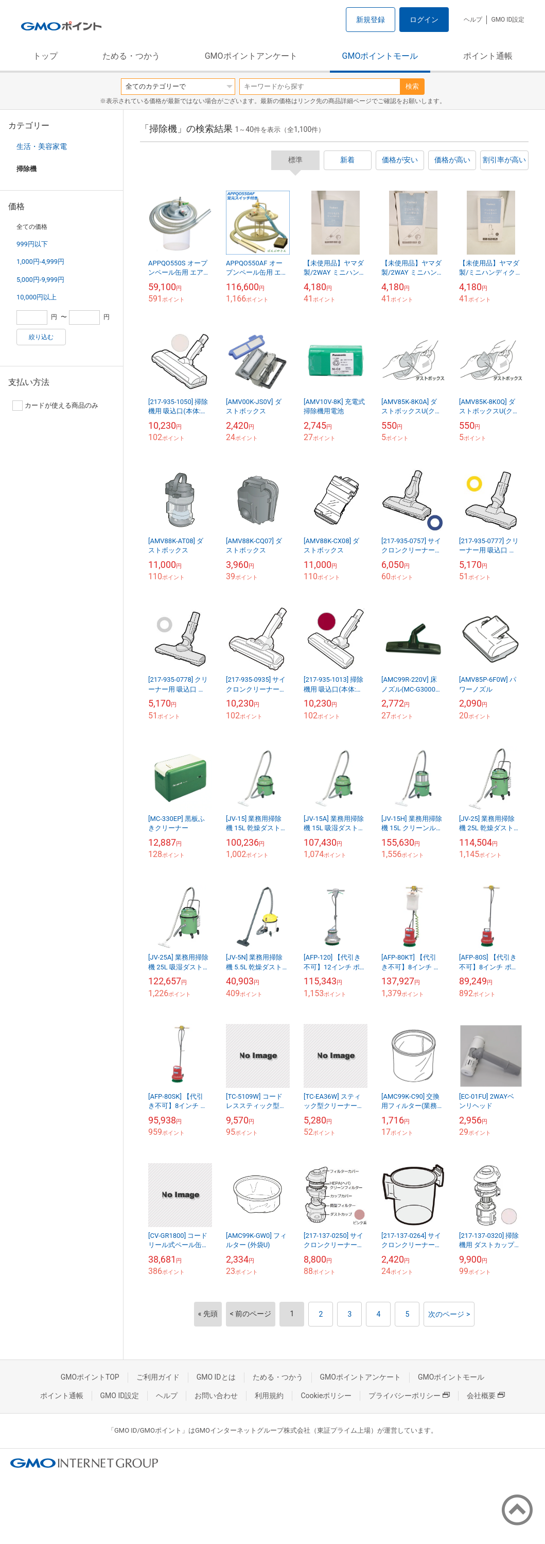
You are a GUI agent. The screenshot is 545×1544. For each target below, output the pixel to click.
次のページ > (449, 1314)
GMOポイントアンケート (251, 56)
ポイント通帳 (488, 56)
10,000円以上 (36, 297)
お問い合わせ (216, 1395)
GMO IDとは (216, 1377)
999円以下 (32, 244)
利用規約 (269, 1395)
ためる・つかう (131, 56)
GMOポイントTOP (90, 1377)
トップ (45, 56)
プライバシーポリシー (409, 1395)
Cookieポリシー (326, 1395)
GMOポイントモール (380, 56)
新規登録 (370, 19)
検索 (412, 86)
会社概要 (486, 1395)
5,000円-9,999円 (40, 279)
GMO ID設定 (507, 19)
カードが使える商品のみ (55, 405)
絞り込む (41, 337)
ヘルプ (473, 19)
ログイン (424, 19)
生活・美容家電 (41, 146)
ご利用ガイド (158, 1377)
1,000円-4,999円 (40, 261)
